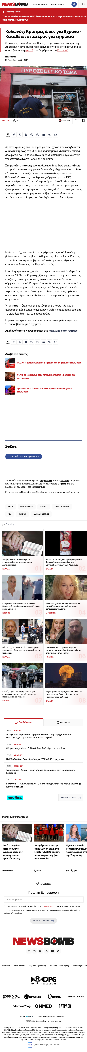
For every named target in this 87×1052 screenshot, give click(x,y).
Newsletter (26, 492)
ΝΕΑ (9, 514)
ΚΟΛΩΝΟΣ (22, 514)
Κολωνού (62, 50)
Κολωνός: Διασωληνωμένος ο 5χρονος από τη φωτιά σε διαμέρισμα (49, 363)
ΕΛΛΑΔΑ (5, 121)
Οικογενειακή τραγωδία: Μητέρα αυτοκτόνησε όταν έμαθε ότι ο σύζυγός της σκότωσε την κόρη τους (63, 650)
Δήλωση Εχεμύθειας (37, 966)
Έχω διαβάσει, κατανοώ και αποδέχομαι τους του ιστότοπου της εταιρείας (43, 906)
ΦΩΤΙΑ (10, 507)
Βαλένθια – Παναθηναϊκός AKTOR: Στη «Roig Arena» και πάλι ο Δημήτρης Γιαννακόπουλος (43, 785)
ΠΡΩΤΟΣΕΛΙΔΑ (57, 4)
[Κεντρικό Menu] (82, 4)
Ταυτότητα (6, 966)
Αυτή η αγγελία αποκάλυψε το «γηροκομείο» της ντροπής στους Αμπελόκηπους (17, 562)
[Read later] (83, 121)
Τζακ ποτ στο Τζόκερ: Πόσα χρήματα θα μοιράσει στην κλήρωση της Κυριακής (40, 771)
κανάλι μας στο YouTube (63, 330)
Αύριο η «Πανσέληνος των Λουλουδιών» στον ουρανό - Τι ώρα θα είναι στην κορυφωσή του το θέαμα (64, 694)
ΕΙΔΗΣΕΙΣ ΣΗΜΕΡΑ (62, 507)
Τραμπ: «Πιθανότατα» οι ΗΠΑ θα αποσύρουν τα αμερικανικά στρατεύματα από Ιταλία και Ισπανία (44, 18)
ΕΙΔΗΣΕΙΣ (44, 507)
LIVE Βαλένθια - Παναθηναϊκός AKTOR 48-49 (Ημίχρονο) (35, 759)
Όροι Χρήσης (19, 966)
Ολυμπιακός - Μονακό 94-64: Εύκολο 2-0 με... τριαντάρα (35, 748)
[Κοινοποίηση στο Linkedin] (43, 134)
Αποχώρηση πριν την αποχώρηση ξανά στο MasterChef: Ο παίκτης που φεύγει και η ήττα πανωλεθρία (47, 852)
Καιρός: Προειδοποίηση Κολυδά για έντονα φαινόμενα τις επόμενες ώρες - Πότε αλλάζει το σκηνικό (19, 694)
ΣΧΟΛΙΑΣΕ (64, 120)
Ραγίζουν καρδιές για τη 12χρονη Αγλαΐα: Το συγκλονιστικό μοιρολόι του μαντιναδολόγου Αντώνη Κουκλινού (64, 562)
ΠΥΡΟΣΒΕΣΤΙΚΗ (26, 507)
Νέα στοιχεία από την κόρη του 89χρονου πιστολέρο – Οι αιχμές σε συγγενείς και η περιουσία (21, 650)
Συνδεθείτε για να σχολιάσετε (23, 456)
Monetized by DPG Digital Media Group (52, 1016)
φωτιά (29, 50)
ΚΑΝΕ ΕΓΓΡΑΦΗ (43, 920)
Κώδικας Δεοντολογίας (59, 966)
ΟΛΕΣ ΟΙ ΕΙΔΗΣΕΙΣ (40, 4)
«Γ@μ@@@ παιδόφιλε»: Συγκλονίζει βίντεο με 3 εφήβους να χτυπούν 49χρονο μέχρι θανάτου (21, 606)
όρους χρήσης (50, 906)
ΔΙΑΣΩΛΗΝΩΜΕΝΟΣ (41, 514)
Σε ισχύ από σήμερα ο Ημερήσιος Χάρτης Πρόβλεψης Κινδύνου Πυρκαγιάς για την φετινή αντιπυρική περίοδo (38, 736)
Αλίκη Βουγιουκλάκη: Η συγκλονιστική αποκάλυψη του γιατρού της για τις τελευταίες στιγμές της (63, 606)
